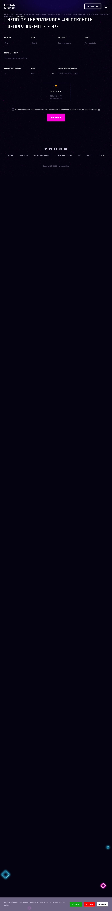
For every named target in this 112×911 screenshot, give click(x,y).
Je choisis (102, 904)
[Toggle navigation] (106, 6)
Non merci (89, 904)
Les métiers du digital (42, 156)
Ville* (33, 68)
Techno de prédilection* (67, 68)
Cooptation (23, 156)
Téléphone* (62, 38)
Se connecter (92, 6)
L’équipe (10, 156)
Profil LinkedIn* (11, 53)
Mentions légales (65, 156)
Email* (86, 38)
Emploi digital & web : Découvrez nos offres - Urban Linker (88, 14)
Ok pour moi (76, 904)
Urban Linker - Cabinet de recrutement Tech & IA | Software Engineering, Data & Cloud (34, 14)
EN (99, 156)
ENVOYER (56, 117)
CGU (79, 156)
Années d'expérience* (13, 68)
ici (99, 109)
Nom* (33, 38)
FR (104, 156)
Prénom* (7, 38)
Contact (89, 156)
